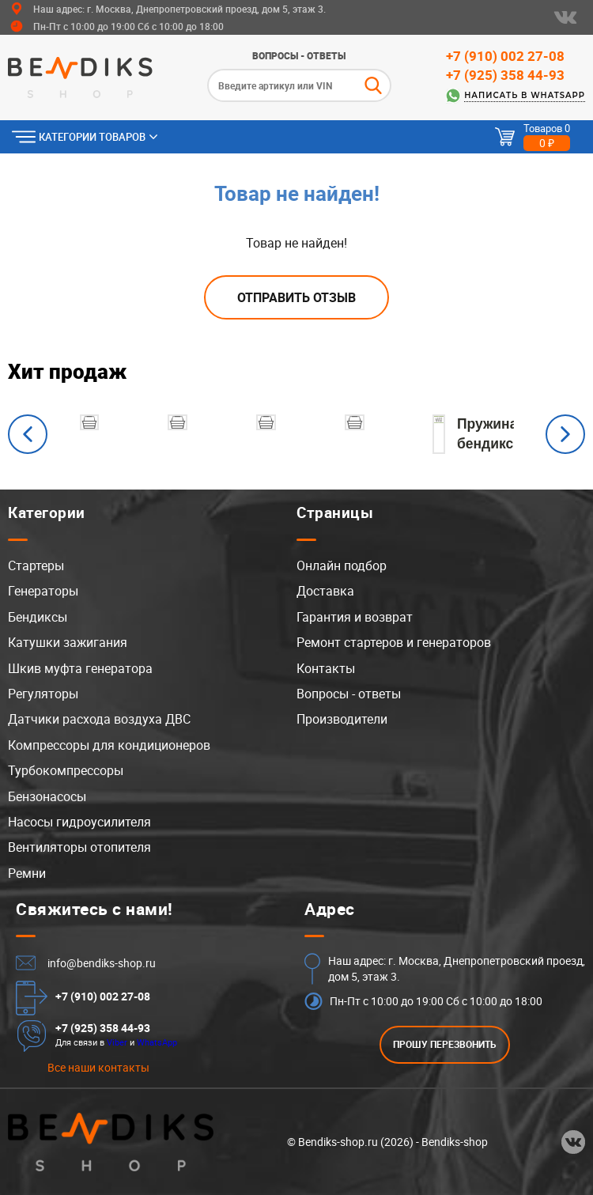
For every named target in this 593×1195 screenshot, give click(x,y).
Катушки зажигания (67, 642)
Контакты (325, 668)
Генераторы (43, 590)
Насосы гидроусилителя (79, 821)
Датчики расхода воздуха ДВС (99, 719)
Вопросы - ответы (299, 55)
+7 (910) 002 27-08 (505, 56)
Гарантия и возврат (354, 617)
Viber (117, 1042)
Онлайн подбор (341, 565)
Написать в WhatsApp (524, 95)
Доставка (325, 590)
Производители (341, 719)
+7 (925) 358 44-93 (505, 75)
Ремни (27, 873)
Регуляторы (43, 693)
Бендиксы (37, 617)
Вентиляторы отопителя (79, 847)
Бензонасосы (47, 796)
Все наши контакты (98, 1067)
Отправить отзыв (296, 297)
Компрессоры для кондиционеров (109, 745)
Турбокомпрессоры (65, 770)
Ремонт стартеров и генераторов (393, 642)
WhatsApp (157, 1042)
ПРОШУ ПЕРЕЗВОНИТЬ (445, 1044)
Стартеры (36, 565)
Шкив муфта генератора (80, 668)
